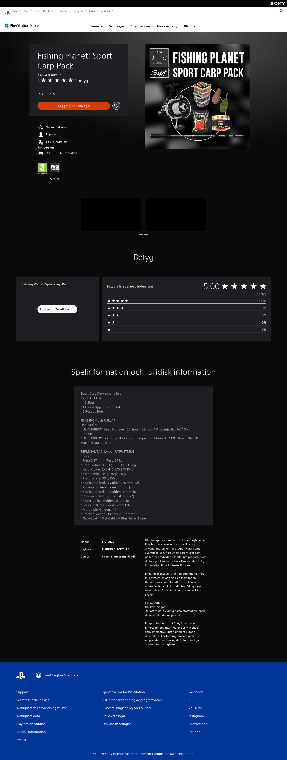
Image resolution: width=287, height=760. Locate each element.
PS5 (26, 11)
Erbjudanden (140, 22)
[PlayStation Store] (22, 22)
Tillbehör (62, 11)
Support (105, 11)
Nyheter (78, 11)
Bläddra (190, 22)
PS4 (35, 11)
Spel (15, 11)
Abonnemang (167, 22)
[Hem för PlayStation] (7, 11)
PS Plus (47, 11)
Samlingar (116, 22)
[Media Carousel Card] (111, 211)
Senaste (96, 22)
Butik (92, 11)
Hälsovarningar (155, 603)
